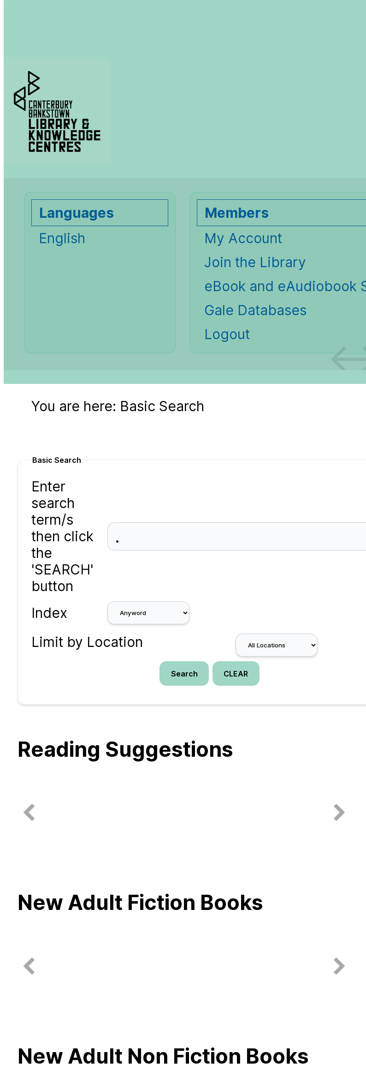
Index (49, 612)
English (62, 238)
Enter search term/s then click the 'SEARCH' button (62, 536)
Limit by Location (87, 642)
